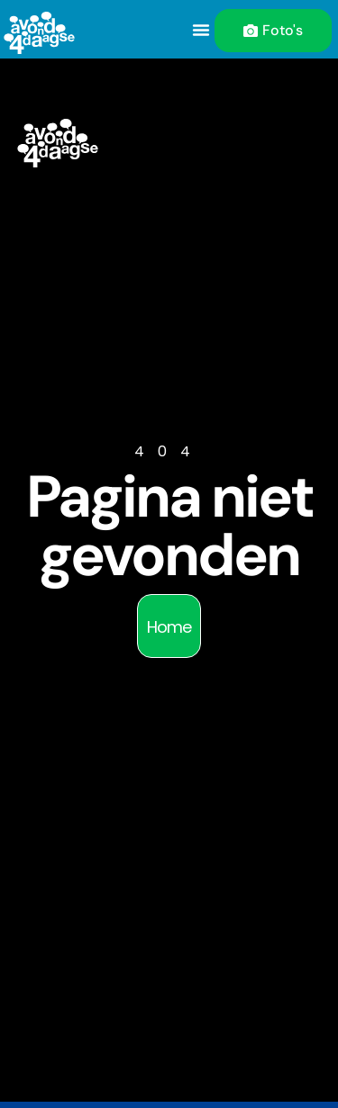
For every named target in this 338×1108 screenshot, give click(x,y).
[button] (201, 29)
